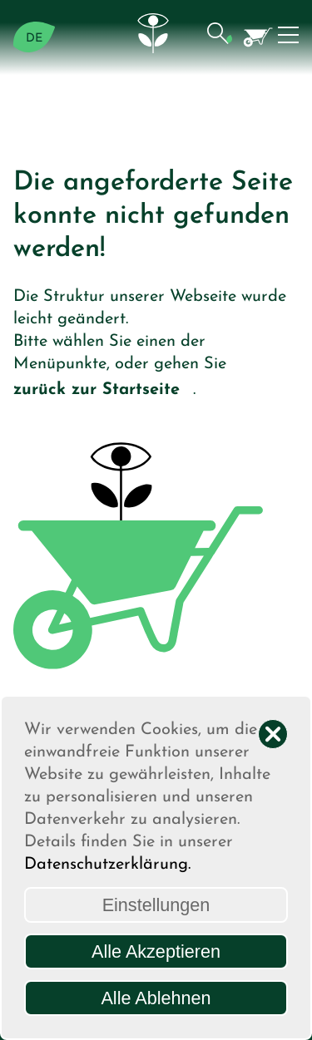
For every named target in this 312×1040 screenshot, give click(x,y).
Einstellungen (156, 905)
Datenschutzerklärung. (107, 864)
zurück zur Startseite (103, 392)
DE (34, 38)
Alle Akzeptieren (156, 951)
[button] (219, 37)
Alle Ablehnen (155, 998)
